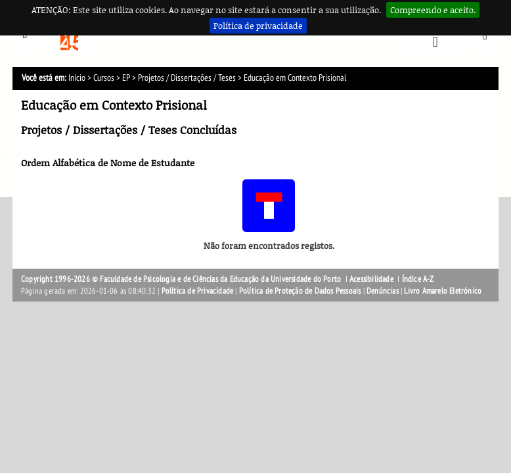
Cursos (103, 77)
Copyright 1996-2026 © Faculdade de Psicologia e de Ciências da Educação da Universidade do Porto (182, 279)
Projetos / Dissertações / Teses (187, 77)
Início (76, 77)
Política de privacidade (258, 26)
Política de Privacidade (198, 291)
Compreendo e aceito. (433, 10)
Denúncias (383, 291)
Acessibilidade (371, 279)
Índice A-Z (418, 279)
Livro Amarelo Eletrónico (442, 291)
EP (126, 77)
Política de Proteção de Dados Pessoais (300, 291)
